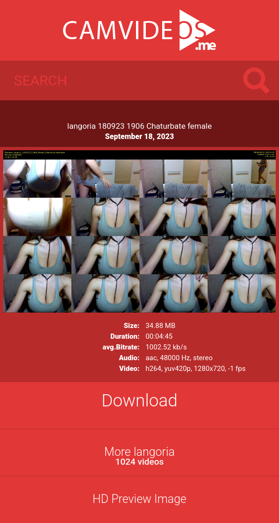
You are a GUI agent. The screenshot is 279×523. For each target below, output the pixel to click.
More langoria (139, 456)
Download (139, 401)
